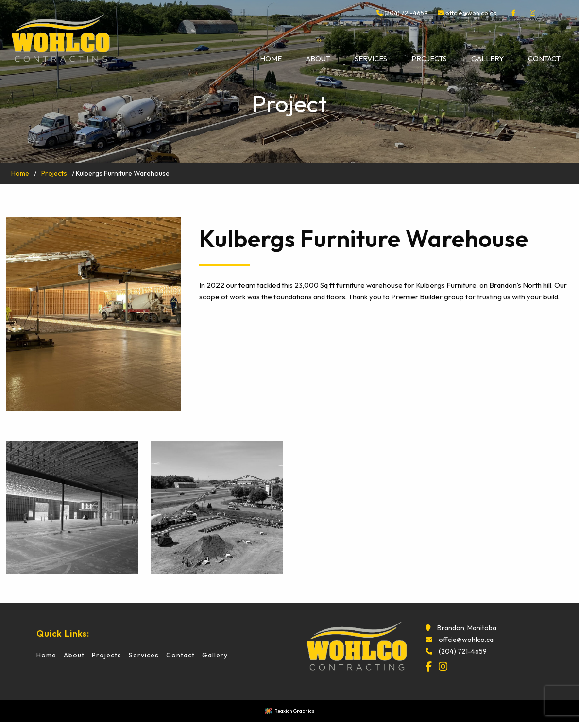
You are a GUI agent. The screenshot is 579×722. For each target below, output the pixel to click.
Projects (429, 58)
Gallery (487, 58)
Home (271, 58)
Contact (544, 58)
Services (371, 58)
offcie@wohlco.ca (471, 12)
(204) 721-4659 (402, 12)
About (318, 58)
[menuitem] (271, 58)
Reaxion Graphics (294, 711)
